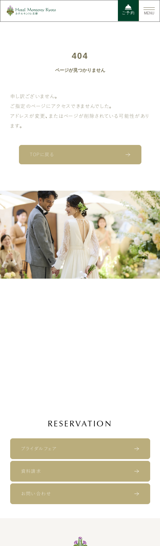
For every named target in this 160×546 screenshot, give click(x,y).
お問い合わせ (36, 493)
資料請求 (31, 471)
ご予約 (128, 10)
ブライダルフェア (39, 448)
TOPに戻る (42, 154)
